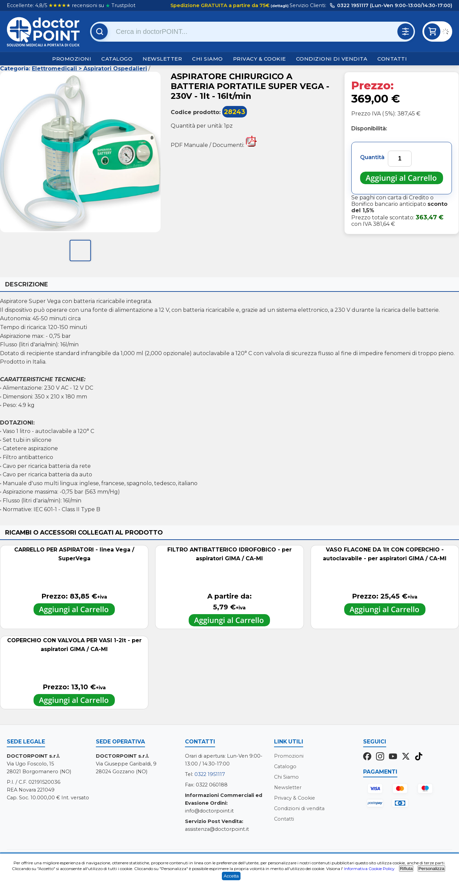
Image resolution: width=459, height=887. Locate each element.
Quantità (372, 157)
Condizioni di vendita (332, 59)
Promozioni (71, 59)
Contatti (392, 59)
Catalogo (116, 59)
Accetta (231, 876)
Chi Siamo (207, 59)
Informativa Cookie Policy (369, 868)
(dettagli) (279, 5)
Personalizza (431, 868)
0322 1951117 (209, 774)
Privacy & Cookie (259, 59)
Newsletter (162, 59)
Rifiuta (406, 868)
